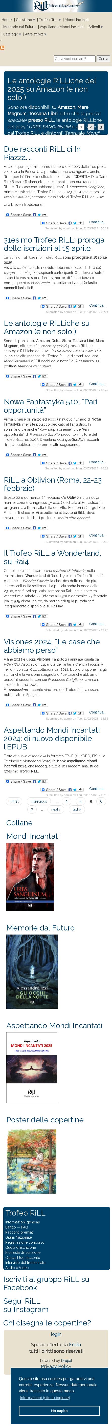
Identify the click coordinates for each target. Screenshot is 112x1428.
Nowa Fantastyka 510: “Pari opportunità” (50, 405)
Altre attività (34, 34)
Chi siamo (24, 20)
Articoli (94, 27)
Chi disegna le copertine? (47, 1322)
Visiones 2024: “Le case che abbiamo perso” (52, 645)
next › (55, 809)
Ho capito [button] (59, 1411)
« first (14, 801)
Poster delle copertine (45, 1119)
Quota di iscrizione (20, 1247)
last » (77, 809)
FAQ (24, 1227)
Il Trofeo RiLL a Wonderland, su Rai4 (52, 557)
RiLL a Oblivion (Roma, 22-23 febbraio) (53, 484)
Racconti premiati (19, 1232)
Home (7, 20)
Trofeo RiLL (48, 20)
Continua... (97, 222)
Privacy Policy (56, 1366)
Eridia (75, 1344)
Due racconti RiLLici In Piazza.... (42, 153)
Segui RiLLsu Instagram (26, 1305)
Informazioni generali (22, 1222)
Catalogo (10, 34)
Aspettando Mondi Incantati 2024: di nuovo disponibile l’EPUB (52, 738)
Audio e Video (17, 1268)
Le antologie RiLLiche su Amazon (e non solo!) (46, 327)
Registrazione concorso (24, 1242)
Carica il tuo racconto (22, 1258)
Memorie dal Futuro (19, 27)
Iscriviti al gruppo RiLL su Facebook (46, 1283)
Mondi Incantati (77, 20)
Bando (10, 1227)
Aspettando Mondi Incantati (62, 27)
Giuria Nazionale (18, 1237)
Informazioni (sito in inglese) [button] (45, 1398)
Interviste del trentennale (25, 1263)
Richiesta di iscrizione (22, 1253)
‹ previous (39, 801)
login (56, 1334)
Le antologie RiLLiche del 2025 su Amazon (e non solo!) (52, 89)
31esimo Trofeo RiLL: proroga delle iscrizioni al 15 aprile (54, 244)
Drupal (66, 1361)
